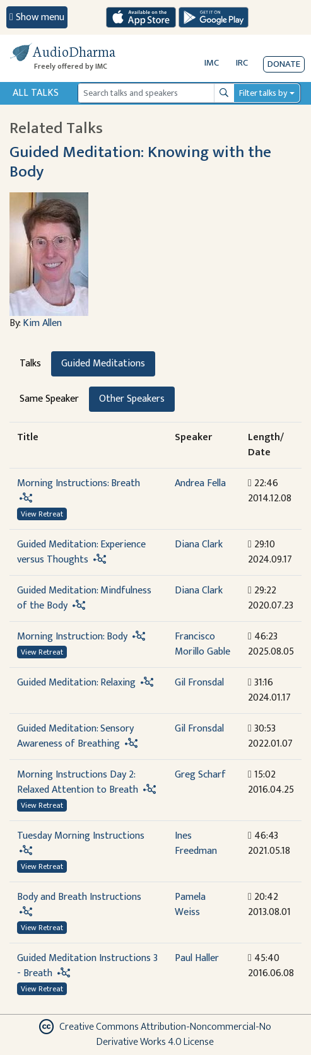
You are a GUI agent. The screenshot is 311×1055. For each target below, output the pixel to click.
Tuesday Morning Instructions (80, 835)
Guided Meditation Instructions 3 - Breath (87, 966)
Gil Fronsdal (199, 682)
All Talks (36, 93)
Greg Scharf (200, 774)
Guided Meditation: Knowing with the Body (140, 162)
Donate (283, 64)
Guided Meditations (103, 363)
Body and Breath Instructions (79, 897)
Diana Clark (199, 544)
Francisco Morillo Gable (202, 644)
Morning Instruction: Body (72, 636)
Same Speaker (49, 398)
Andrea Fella (200, 483)
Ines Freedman (196, 843)
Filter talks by (263, 93)
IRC (242, 63)
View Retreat (42, 514)
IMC (211, 63)
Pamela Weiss (190, 905)
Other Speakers (132, 398)
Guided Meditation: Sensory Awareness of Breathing (75, 736)
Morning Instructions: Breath (78, 483)
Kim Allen (42, 323)
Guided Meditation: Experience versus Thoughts (81, 552)
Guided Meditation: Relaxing (76, 682)
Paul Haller (197, 958)
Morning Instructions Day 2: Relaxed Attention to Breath (77, 782)
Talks (30, 363)
